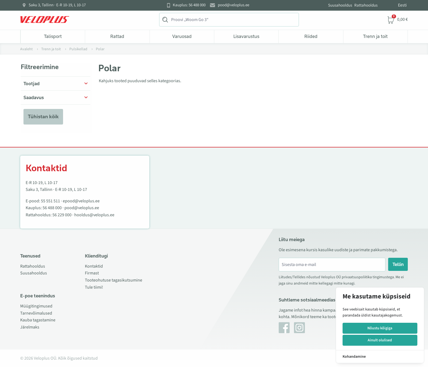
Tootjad (31, 83)
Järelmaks (29, 327)
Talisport (53, 36)
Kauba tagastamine (37, 320)
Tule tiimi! (94, 287)
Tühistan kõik (43, 117)
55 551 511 (50, 201)
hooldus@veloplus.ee (94, 215)
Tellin (398, 264)
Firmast (92, 273)
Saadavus (33, 97)
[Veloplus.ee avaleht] (44, 19)
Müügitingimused (36, 306)
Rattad (117, 36)
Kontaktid (94, 266)
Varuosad (182, 36)
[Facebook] (284, 327)
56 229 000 (62, 215)
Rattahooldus (366, 5)
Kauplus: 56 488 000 (189, 5)
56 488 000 (52, 208)
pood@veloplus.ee (233, 5)
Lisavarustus (246, 36)
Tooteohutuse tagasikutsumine (113, 280)
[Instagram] (299, 327)
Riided (310, 36)
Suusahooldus (340, 5)
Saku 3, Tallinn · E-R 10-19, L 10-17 (57, 5)
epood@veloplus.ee (81, 201)
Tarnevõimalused (36, 313)
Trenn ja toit (375, 36)
